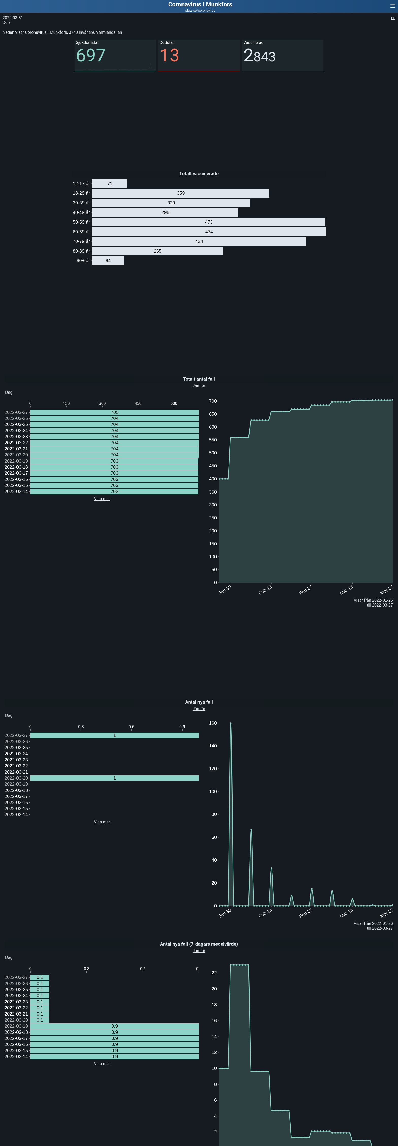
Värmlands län (109, 32)
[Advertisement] (152, 117)
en (393, 17)
